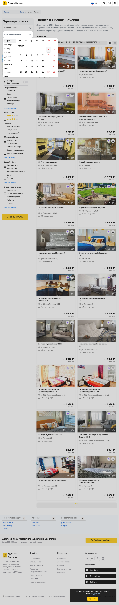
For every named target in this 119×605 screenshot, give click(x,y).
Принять (92, 599)
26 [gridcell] (32, 72)
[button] (103, 3)
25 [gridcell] (26, 72)
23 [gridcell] (54, 66)
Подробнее (95, 594)
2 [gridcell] (54, 50)
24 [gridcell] (21, 72)
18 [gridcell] (26, 66)
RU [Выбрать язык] (94, 3)
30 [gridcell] (54, 72)
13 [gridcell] (37, 61)
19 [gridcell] (32, 66)
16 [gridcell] (54, 61)
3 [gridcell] (20, 55)
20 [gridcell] (37, 66)
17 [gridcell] (21, 66)
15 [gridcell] (48, 61)
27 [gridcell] (37, 72)
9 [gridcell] (54, 55)
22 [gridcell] (48, 66)
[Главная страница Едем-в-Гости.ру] (13, 3)
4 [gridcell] (26, 55)
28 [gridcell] (43, 72)
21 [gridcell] (43, 66)
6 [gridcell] (37, 55)
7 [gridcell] (42, 55)
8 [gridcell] (48, 55)
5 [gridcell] (31, 55)
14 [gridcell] (43, 61)
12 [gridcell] (32, 61)
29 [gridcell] (48, 72)
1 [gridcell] (48, 50)
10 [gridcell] (21, 61)
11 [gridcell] (26, 61)
